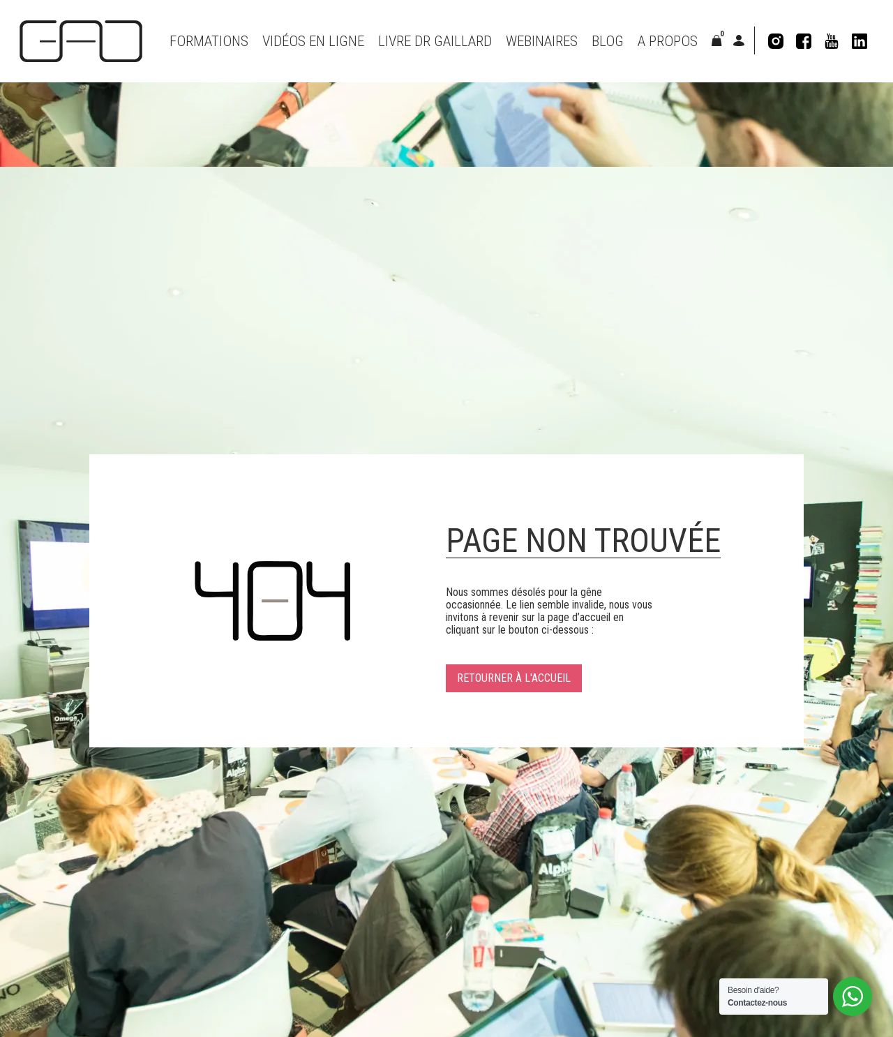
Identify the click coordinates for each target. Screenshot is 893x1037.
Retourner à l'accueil (514, 678)
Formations (209, 41)
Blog (608, 41)
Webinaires (542, 41)
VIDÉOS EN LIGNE (313, 41)
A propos (668, 41)
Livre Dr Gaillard (435, 41)
